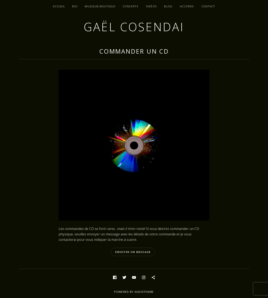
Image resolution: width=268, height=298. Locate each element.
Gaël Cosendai (134, 27)
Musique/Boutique (100, 6)
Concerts (130, 6)
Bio (74, 6)
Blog (168, 6)
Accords (187, 6)
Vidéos (151, 6)
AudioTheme (144, 292)
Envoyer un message (133, 252)
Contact (208, 6)
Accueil (59, 6)
